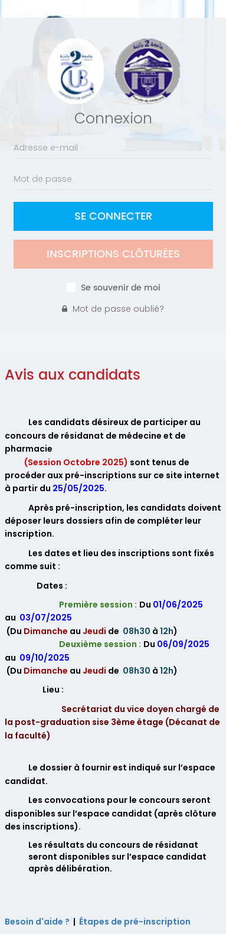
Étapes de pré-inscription (135, 922)
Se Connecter (113, 216)
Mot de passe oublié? (113, 309)
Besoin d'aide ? (37, 922)
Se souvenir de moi (121, 288)
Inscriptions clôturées (113, 254)
